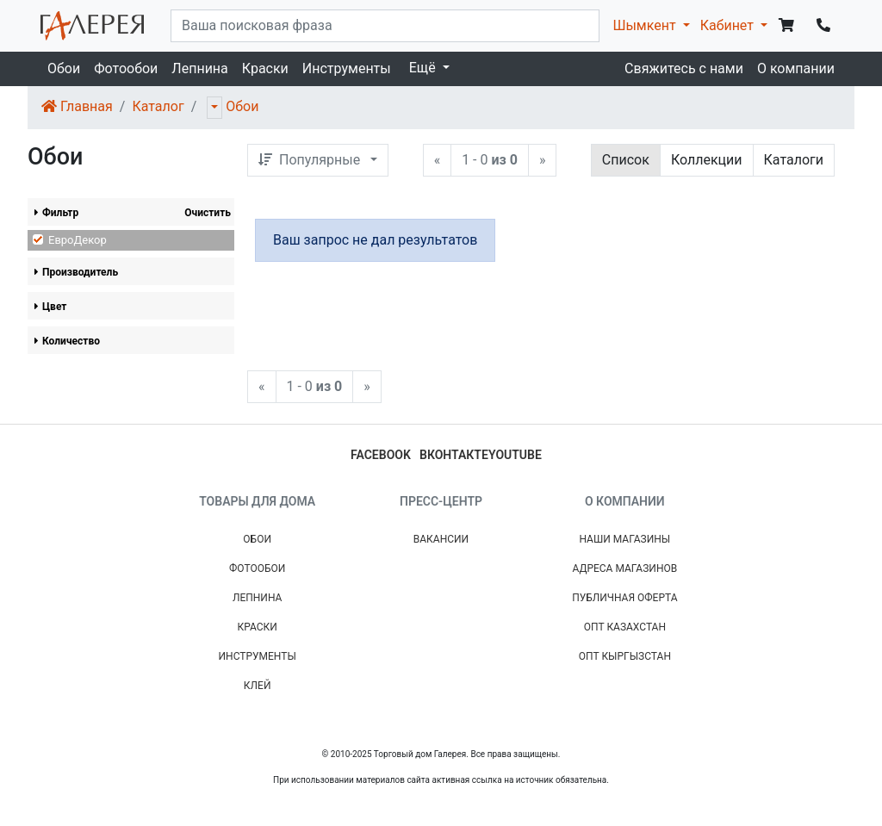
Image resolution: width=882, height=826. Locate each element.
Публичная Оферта (624, 598)
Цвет (50, 307)
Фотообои (126, 68)
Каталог (157, 106)
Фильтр (56, 213)
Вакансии (441, 539)
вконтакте (453, 455)
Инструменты (346, 68)
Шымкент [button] (645, 25)
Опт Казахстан (625, 627)
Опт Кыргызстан (625, 656)
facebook (381, 455)
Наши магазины (624, 539)
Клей (257, 686)
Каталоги (793, 160)
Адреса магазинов (624, 568)
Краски (265, 68)
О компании (796, 68)
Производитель (76, 272)
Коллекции (706, 160)
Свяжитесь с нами (683, 68)
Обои (63, 68)
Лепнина (199, 68)
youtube (515, 455)
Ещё (424, 67)
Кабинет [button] (728, 25)
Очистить (207, 213)
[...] (385, 25)
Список (625, 160)
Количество (67, 341)
